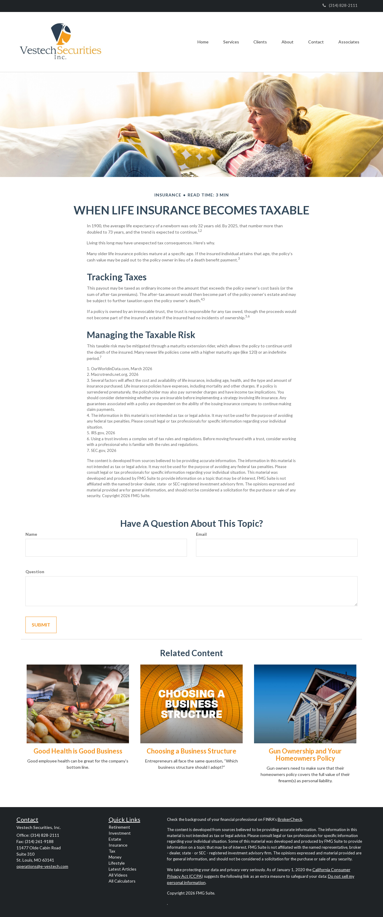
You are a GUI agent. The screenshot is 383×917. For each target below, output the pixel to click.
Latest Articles (122, 868)
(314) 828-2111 (340, 5)
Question (34, 571)
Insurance (118, 845)
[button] (229, 42)
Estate (115, 839)
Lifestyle (117, 862)
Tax (112, 851)
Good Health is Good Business (78, 751)
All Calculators (122, 880)
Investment (120, 833)
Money (115, 857)
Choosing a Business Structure (191, 751)
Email (201, 534)
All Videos (118, 874)
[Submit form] (41, 625)
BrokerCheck (290, 819)
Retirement (119, 827)
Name (31, 534)
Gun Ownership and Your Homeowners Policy (305, 754)
